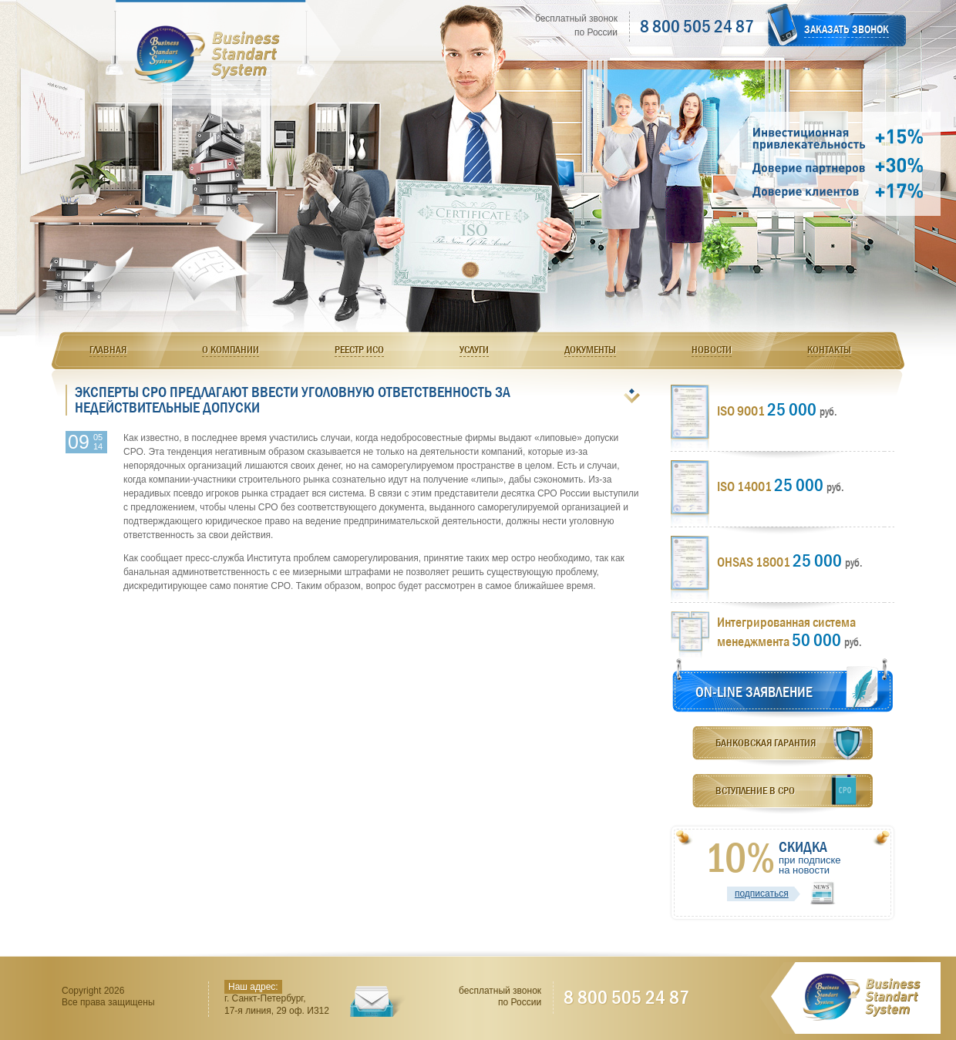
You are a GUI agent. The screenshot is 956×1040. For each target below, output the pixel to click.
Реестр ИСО (359, 349)
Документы (590, 349)
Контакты (829, 349)
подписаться (762, 893)
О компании (230, 349)
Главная (107, 349)
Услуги (474, 349)
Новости (712, 349)
